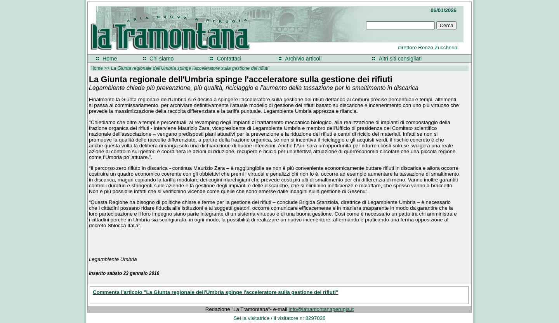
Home (109, 58)
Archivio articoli (303, 58)
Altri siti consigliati (400, 58)
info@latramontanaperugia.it (321, 309)
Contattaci (229, 58)
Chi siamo (161, 58)
